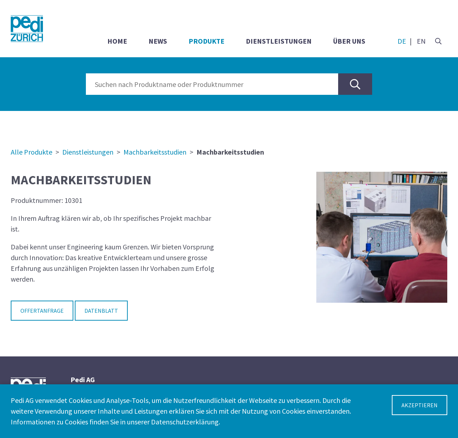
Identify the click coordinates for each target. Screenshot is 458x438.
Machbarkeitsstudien (154, 151)
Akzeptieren (419, 405)
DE (402, 40)
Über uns (349, 40)
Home (117, 40)
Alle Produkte (31, 151)
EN (421, 40)
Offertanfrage (42, 310)
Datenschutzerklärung (185, 421)
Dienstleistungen (279, 40)
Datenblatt (101, 310)
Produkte (206, 40)
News (157, 40)
